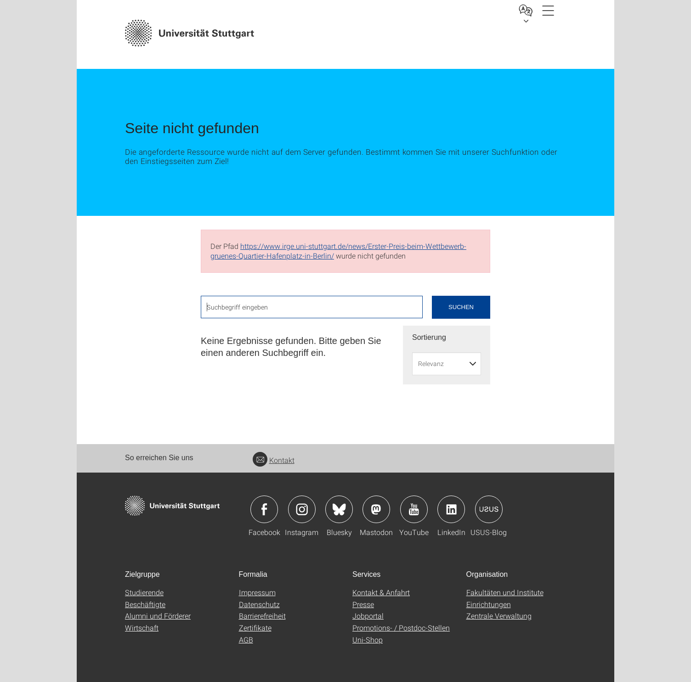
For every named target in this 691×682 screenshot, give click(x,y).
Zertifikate (255, 627)
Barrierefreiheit (262, 615)
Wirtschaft (142, 627)
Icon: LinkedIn (451, 509)
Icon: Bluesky (339, 509)
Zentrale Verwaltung (499, 615)
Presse (363, 604)
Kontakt (274, 460)
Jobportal (368, 615)
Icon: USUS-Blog (489, 509)
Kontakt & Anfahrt (381, 592)
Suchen (461, 307)
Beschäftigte (145, 604)
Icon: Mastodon (376, 509)
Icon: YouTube (414, 509)
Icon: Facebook (264, 509)
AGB (246, 639)
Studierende (144, 592)
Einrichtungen (488, 604)
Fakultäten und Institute (505, 592)
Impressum (257, 592)
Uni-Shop (367, 639)
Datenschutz (259, 604)
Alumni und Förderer (158, 615)
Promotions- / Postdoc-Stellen (401, 627)
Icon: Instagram (302, 509)
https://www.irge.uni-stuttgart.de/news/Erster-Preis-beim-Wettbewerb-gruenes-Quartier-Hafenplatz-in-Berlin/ (338, 250)
